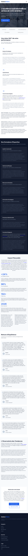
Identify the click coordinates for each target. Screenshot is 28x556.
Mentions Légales (4, 545)
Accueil (2, 526)
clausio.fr (22, 498)
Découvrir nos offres (14, 506)
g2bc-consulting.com (10, 278)
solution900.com (5, 224)
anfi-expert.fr (22, 59)
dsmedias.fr (8, 105)
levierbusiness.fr (5, 79)
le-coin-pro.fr (8, 206)
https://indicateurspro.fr (16, 189)
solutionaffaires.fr (11, 123)
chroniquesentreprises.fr (7, 379)
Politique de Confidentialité (5, 547)
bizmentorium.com (13, 460)
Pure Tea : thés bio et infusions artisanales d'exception (14, 410)
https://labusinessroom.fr (7, 244)
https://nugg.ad (23, 444)
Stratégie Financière (4, 538)
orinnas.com (7, 289)
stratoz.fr (2, 113)
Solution (5, 1)
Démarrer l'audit (5, 20)
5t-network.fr (18, 172)
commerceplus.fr (5, 155)
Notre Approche (3, 529)
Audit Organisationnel (4, 536)
